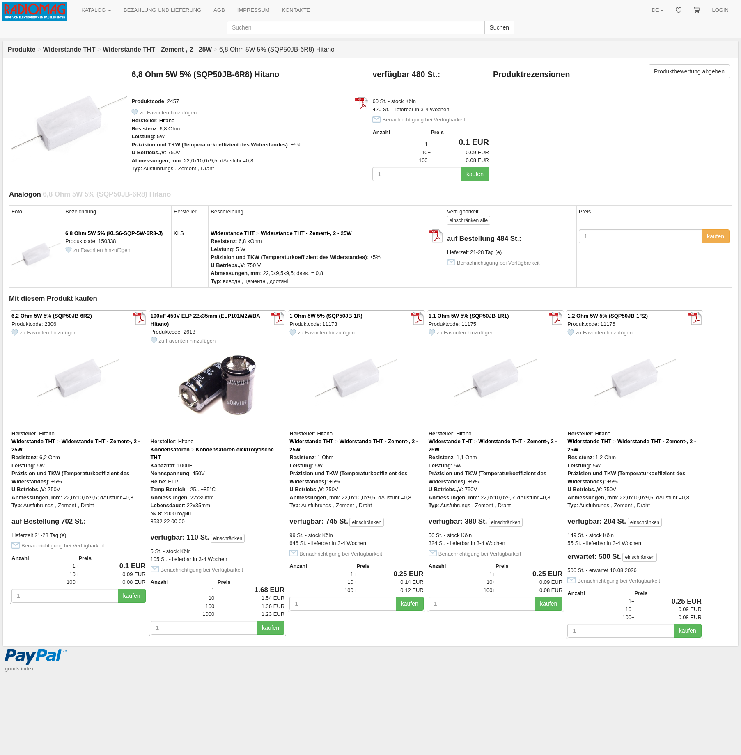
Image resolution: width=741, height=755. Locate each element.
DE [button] (657, 10)
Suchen (499, 27)
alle (469, 220)
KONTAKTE (296, 10)
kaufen (475, 174)
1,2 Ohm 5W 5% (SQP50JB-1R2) (607, 316)
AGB (219, 10)
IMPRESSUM (253, 10)
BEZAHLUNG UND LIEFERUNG (162, 10)
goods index (19, 669)
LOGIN (720, 10)
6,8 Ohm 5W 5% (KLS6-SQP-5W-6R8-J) (114, 233)
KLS (179, 233)
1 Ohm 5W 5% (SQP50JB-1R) (325, 316)
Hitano (167, 120)
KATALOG (96, 10)
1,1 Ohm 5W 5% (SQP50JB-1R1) (469, 316)
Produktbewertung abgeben (689, 71)
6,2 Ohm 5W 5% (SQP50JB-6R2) (51, 316)
